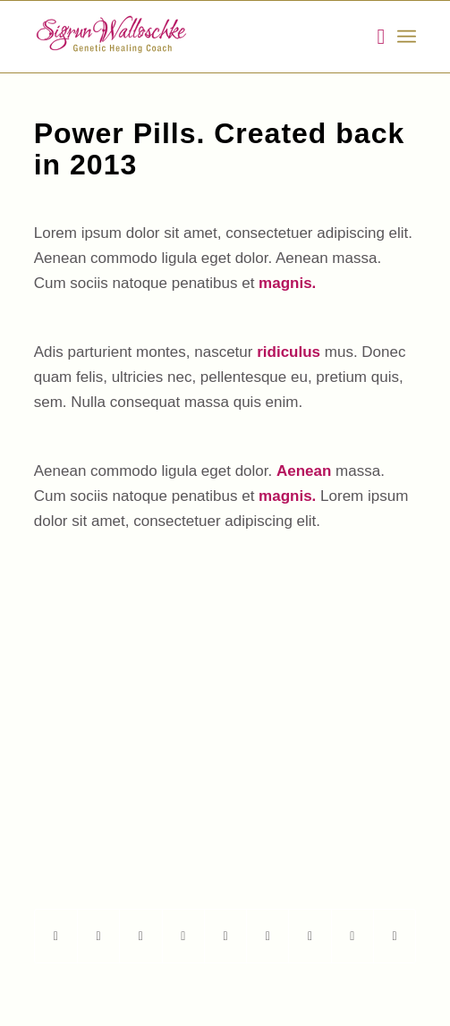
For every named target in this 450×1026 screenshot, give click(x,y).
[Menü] (406, 36)
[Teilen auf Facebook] (56, 936)
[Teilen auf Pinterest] (183, 936)
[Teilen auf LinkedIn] (225, 936)
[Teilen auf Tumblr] (267, 936)
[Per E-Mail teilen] (394, 936)
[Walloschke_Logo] (187, 36)
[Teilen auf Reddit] (352, 936)
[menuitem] (373, 36)
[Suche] (373, 36)
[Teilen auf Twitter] (98, 936)
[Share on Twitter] (140, 936)
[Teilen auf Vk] (309, 936)
